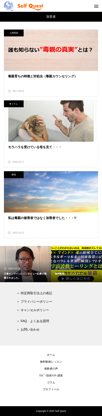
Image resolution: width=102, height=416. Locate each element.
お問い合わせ (30, 329)
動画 (14, 174)
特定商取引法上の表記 (36, 293)
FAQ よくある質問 (35, 321)
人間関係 (13, 33)
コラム (51, 382)
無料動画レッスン (51, 361)
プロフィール (51, 389)
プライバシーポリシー (36, 301)
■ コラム (14, 104)
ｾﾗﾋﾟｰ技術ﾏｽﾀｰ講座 (51, 375)
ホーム (51, 354)
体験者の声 (51, 368)
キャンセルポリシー (35, 310)
